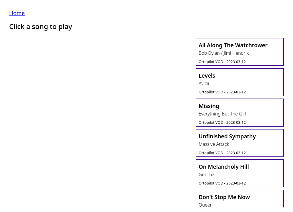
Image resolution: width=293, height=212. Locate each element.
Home (17, 13)
